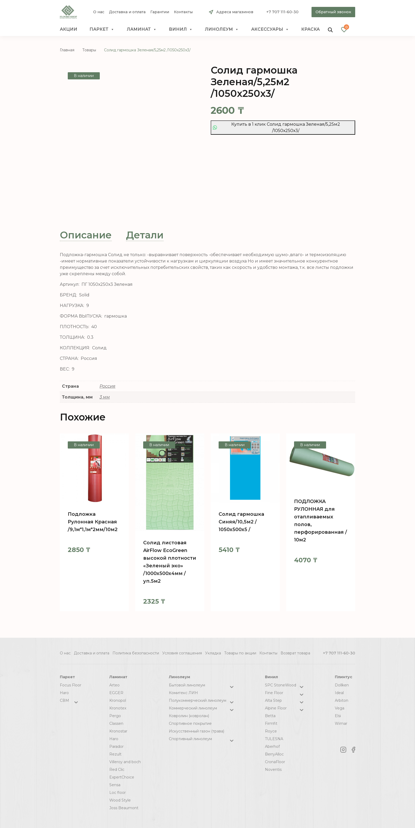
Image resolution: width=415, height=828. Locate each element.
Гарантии (159, 12)
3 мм (105, 397)
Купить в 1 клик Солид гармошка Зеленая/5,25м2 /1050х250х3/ (276, 127)
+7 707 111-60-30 (282, 12)
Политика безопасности (135, 653)
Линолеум (222, 29)
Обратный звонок (333, 12)
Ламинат (142, 29)
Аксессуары (270, 29)
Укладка (213, 653)
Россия (107, 386)
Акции (68, 29)
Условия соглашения (182, 653)
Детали (145, 235)
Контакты (183, 12)
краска (310, 29)
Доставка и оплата (127, 12)
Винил (181, 29)
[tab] (86, 235)
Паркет (101, 29)
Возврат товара (295, 653)
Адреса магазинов (234, 12)
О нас (98, 12)
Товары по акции (240, 653)
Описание (86, 235)
